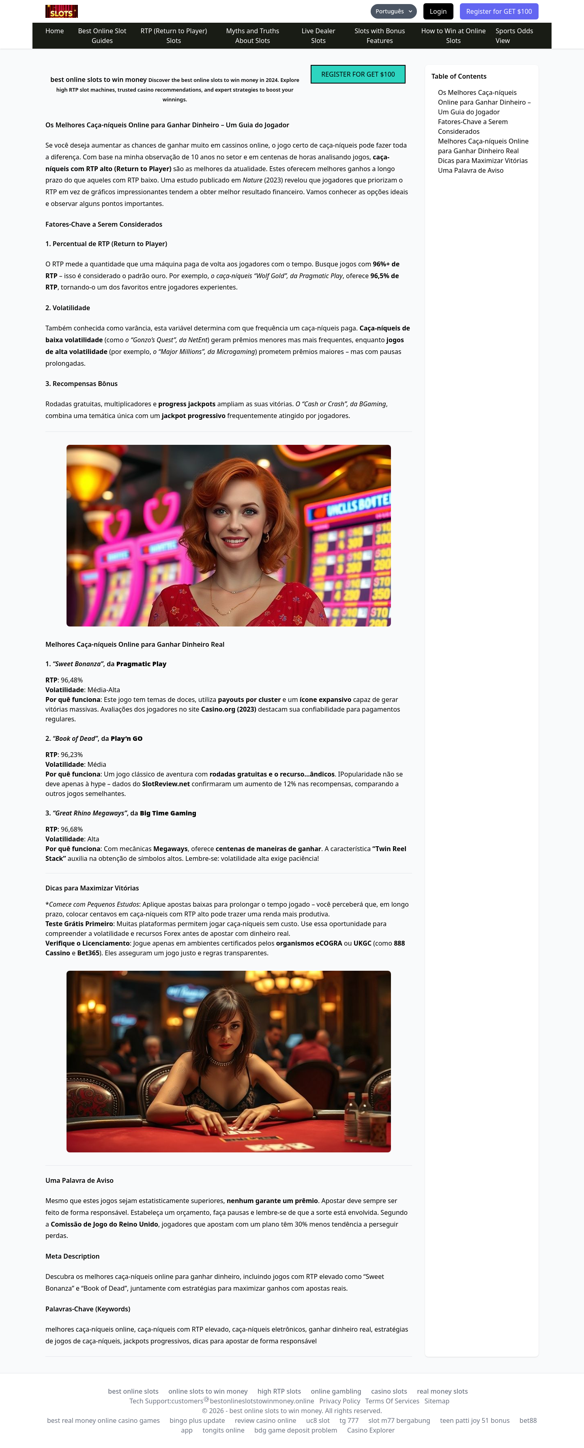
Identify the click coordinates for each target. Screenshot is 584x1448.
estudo (187, 180)
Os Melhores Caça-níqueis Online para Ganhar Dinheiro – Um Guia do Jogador (484, 102)
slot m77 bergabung (399, 1420)
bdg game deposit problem (295, 1430)
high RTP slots (279, 1391)
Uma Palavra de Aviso (471, 170)
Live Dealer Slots (318, 35)
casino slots (389, 1391)
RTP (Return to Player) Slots (174, 35)
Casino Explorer (371, 1430)
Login (438, 11)
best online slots (133, 1391)
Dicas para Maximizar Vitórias (483, 160)
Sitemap (437, 1401)
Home (54, 30)
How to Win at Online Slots (453, 35)
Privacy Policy (339, 1401)
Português (394, 11)
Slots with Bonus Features (379, 35)
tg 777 (349, 1420)
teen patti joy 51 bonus (475, 1420)
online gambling (336, 1391)
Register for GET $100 (499, 11)
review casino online (265, 1420)
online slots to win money (208, 1391)
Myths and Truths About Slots (252, 35)
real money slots (442, 1391)
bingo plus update (197, 1420)
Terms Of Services (392, 1401)
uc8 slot (318, 1420)
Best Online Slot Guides (102, 35)
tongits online (223, 1430)
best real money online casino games (103, 1420)
